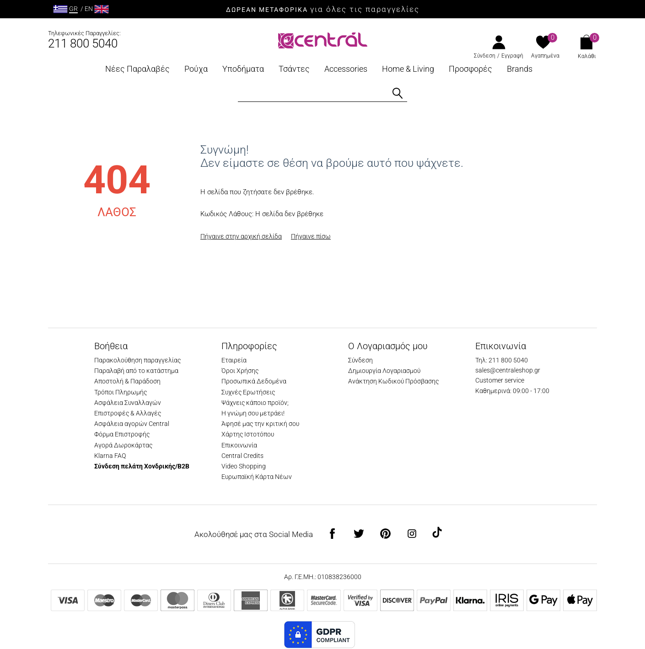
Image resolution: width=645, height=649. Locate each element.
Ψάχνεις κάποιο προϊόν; (255, 402)
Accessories (345, 69)
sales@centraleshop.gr (507, 370)
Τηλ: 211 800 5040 (501, 360)
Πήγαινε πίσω (311, 236)
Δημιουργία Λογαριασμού (384, 370)
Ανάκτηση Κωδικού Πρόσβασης (393, 381)
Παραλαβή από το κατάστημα (136, 370)
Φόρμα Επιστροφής (122, 434)
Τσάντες (294, 69)
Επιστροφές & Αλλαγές (127, 413)
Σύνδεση (484, 56)
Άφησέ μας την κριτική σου (260, 423)
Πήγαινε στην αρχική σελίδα (241, 236)
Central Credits (242, 455)
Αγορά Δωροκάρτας (123, 445)
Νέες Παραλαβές (137, 69)
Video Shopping (243, 466)
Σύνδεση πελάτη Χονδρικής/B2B (141, 466)
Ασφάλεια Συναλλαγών (127, 402)
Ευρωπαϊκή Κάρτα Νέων (256, 476)
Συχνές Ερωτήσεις (248, 392)
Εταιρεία (234, 360)
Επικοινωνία (239, 445)
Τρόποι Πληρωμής (120, 392)
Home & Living (408, 69)
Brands (519, 69)
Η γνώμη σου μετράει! (253, 413)
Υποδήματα (243, 69)
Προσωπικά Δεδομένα (253, 381)
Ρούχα (196, 69)
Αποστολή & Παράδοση (127, 381)
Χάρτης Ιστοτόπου (247, 434)
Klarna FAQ (110, 455)
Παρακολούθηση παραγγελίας (137, 360)
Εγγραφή (512, 56)
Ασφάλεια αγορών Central (131, 423)
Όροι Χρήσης (239, 370)
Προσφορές (470, 69)
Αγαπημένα (545, 56)
